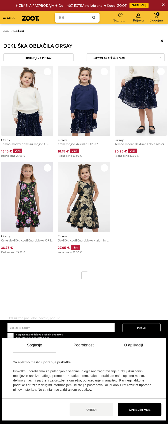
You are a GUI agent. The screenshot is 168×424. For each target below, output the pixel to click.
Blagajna (156, 17)
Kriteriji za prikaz (38, 58)
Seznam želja (120, 17)
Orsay (5, 140)
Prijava (138, 17)
